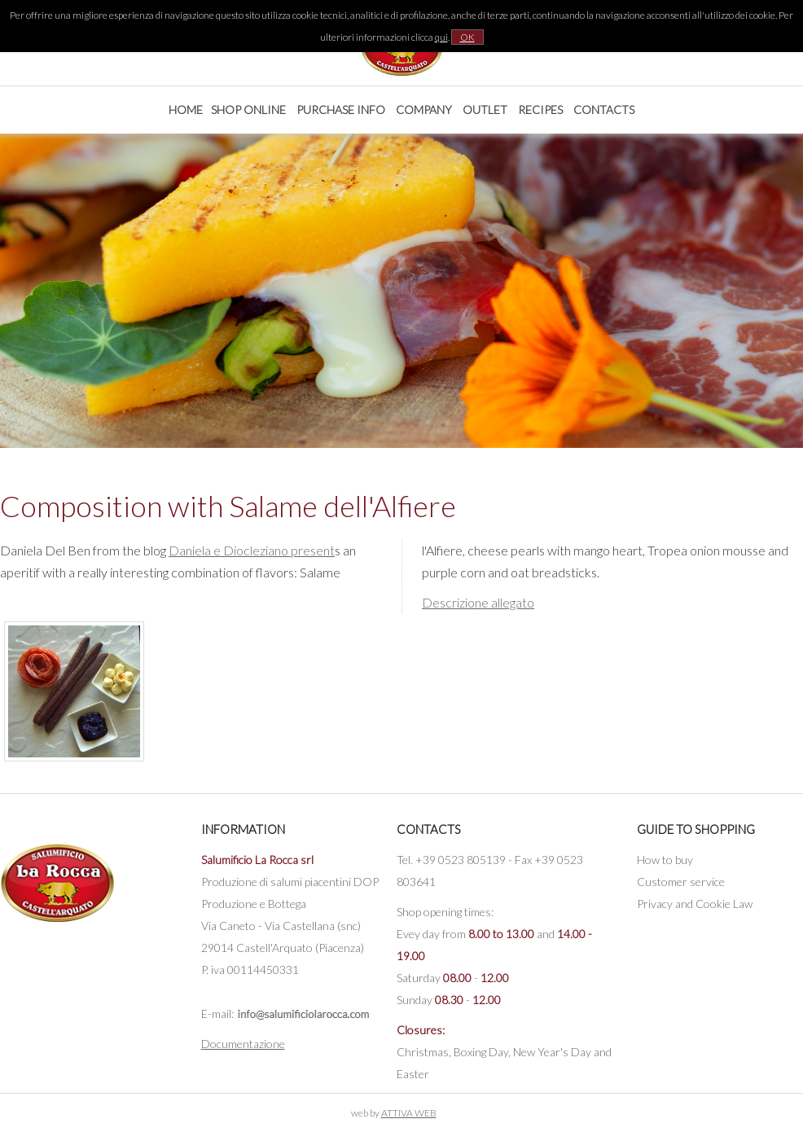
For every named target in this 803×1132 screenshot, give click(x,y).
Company (424, 109)
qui (441, 37)
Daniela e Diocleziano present (252, 550)
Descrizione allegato (478, 602)
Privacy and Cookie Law (695, 903)
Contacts (603, 109)
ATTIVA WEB (409, 1113)
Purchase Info (340, 109)
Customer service (681, 881)
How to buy (665, 860)
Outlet (485, 109)
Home (186, 109)
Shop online (248, 109)
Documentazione (243, 1044)
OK (467, 37)
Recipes (540, 109)
